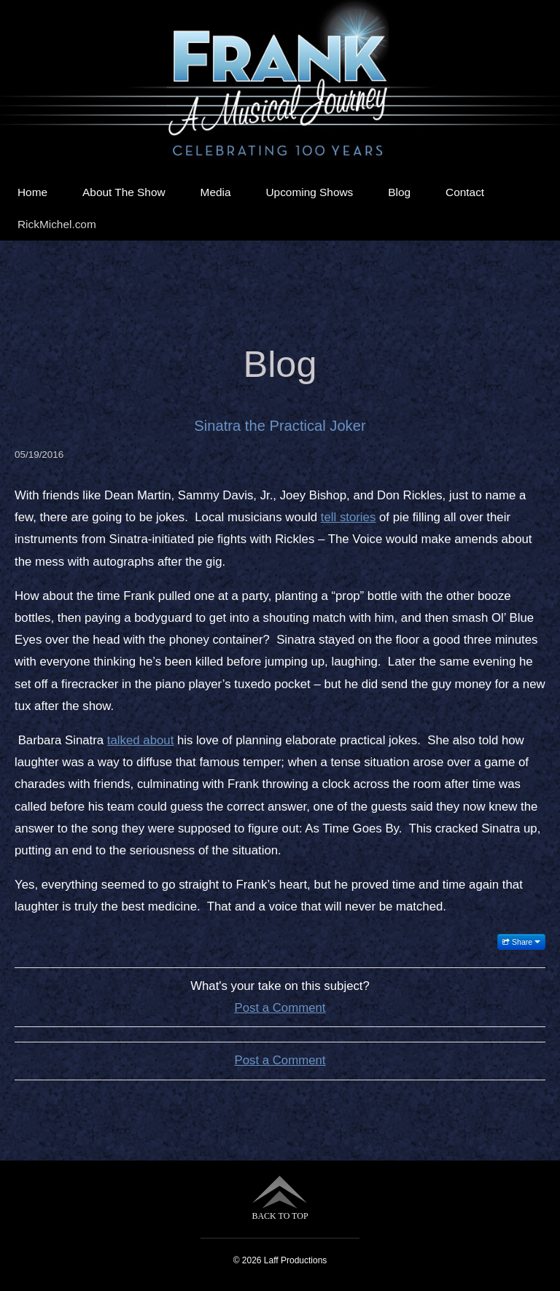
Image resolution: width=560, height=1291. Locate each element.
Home (32, 192)
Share (521, 941)
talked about (140, 740)
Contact (465, 192)
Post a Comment (280, 1008)
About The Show (124, 192)
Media (216, 192)
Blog (399, 192)
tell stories (348, 517)
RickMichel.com (57, 224)
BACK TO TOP (280, 1198)
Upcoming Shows (310, 192)
